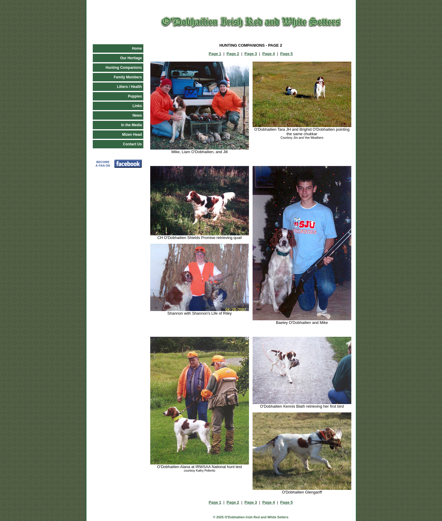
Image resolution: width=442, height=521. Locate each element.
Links (137, 106)
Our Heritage (131, 58)
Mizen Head (132, 134)
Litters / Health (129, 87)
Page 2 (233, 53)
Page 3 (250, 53)
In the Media (131, 125)
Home (137, 48)
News (137, 115)
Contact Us (132, 144)
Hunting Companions (124, 67)
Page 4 (268, 53)
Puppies (135, 96)
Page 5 (286, 53)
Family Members (128, 77)
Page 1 (215, 53)
